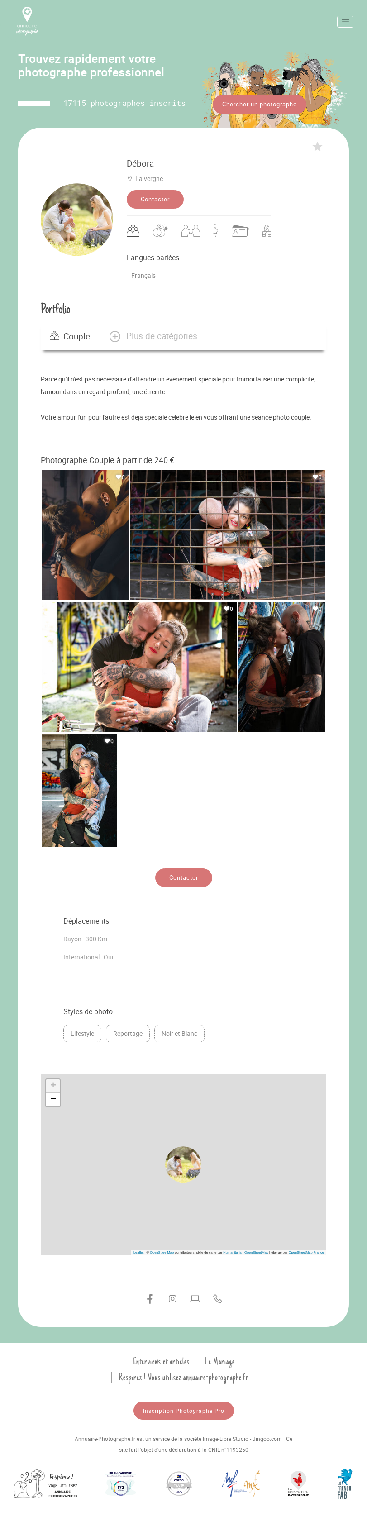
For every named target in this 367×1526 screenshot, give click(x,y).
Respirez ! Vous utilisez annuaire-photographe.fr (184, 1377)
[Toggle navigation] (345, 22)
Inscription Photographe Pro (183, 1410)
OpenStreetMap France (306, 1252)
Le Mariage (220, 1362)
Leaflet (138, 1252)
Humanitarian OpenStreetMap (245, 1252)
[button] (153, 336)
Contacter (155, 199)
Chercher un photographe (259, 104)
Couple (70, 336)
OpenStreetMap (162, 1252)
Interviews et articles (161, 1362)
